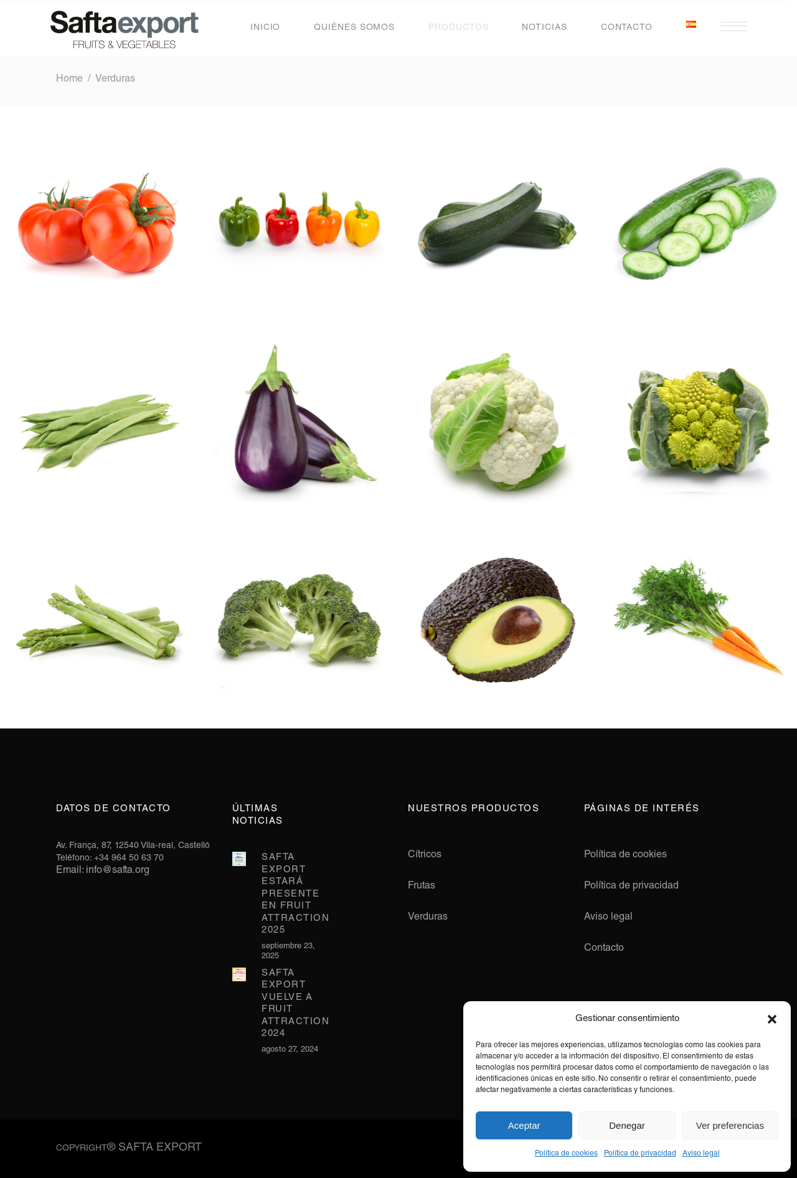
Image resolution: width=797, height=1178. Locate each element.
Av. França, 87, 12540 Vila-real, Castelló (133, 846)
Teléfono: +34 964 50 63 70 (110, 858)
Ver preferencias (730, 1125)
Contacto (604, 949)
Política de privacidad (640, 1153)
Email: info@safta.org (102, 871)
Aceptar (524, 1125)
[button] (772, 1019)
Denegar (627, 1125)
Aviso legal (701, 1153)
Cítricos (424, 855)
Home (69, 80)
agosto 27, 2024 (290, 1050)
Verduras (428, 918)
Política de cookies (566, 1153)
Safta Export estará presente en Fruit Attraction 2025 (295, 894)
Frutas (421, 887)
